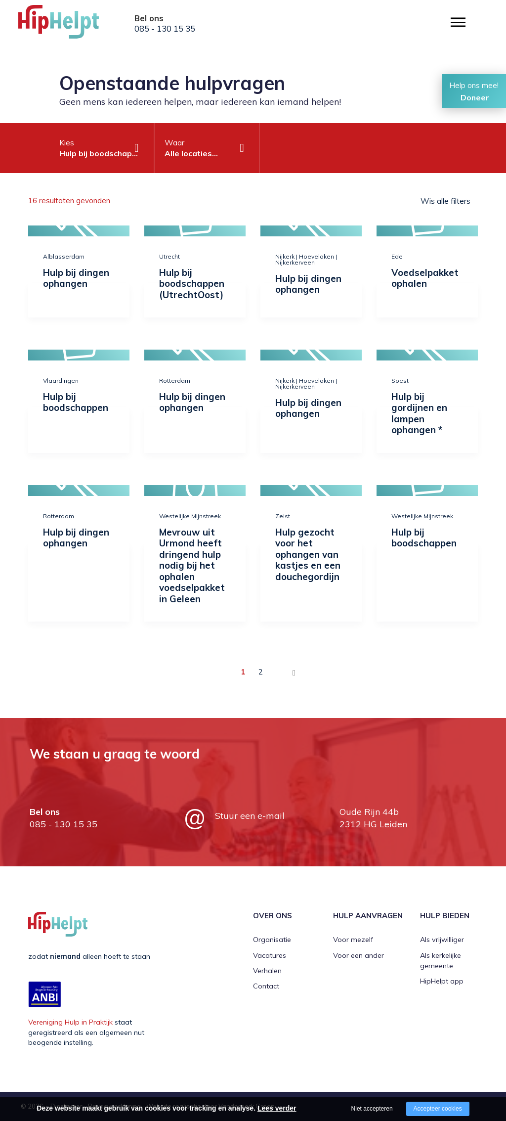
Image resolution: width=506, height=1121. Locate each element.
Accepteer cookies (438, 1108)
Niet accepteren (372, 1108)
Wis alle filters (445, 201)
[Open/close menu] (458, 22)
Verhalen (267, 970)
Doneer (475, 97)
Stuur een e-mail (250, 815)
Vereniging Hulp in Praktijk (70, 1022)
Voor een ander (358, 955)
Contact (266, 986)
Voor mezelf (353, 939)
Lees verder (276, 1108)
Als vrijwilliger (442, 939)
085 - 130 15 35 (164, 29)
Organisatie (272, 939)
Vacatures (269, 955)
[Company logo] (67, 25)
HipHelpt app (442, 981)
